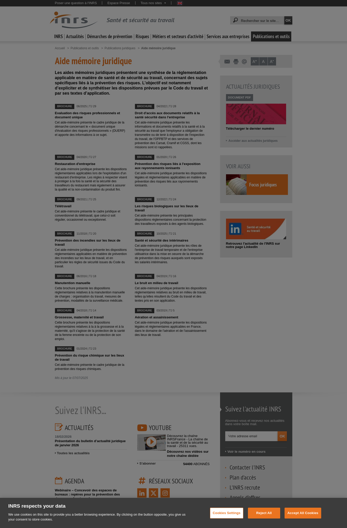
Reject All (264, 519)
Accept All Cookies (302, 519)
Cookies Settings (227, 519)
